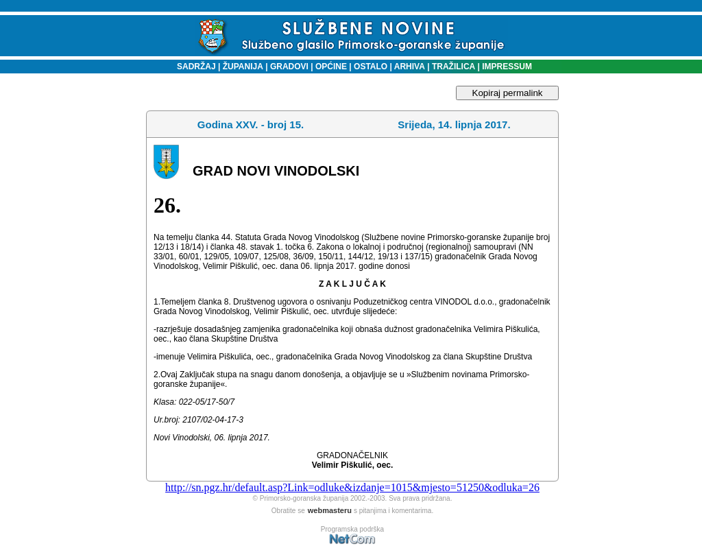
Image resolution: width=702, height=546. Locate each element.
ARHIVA (408, 66)
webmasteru (330, 510)
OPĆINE (331, 66)
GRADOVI (289, 66)
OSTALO (370, 66)
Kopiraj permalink (507, 93)
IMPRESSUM (507, 66)
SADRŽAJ (193, 66)
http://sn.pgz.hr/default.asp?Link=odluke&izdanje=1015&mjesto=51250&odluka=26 (352, 487)
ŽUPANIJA (243, 66)
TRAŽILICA (453, 66)
